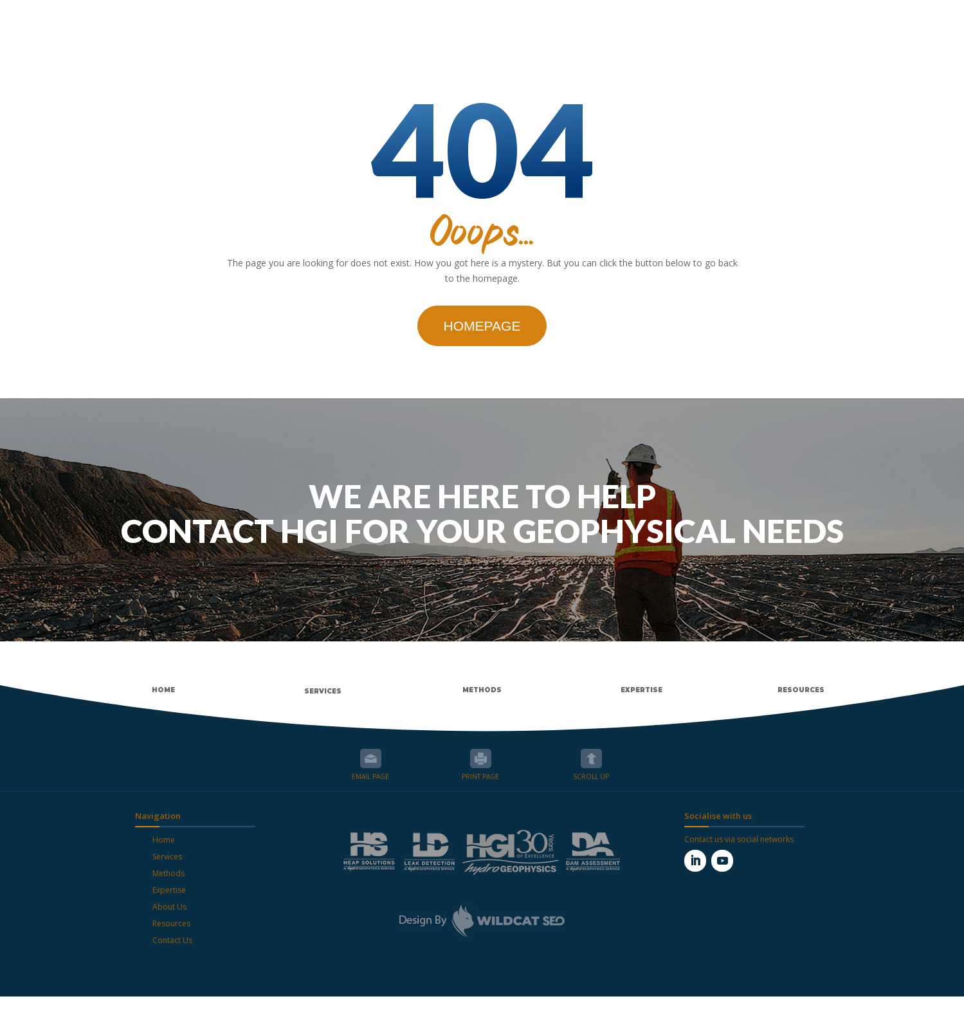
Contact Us (172, 953)
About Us (169, 920)
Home (163, 853)
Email (370, 772)
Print (480, 772)
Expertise (169, 903)
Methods (168, 886)
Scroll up (591, 772)
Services (167, 870)
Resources (171, 937)
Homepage (482, 339)
